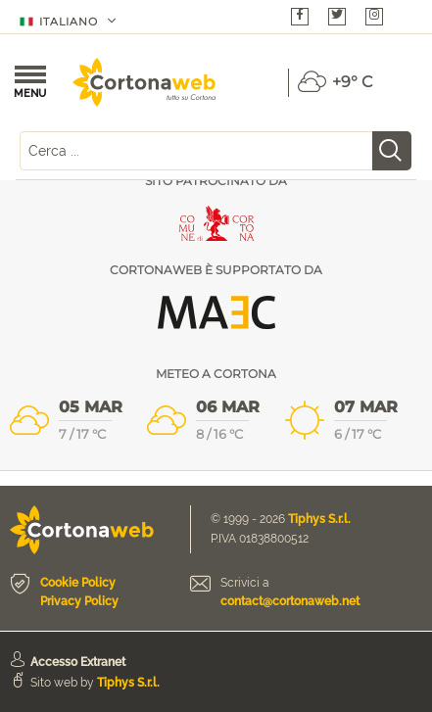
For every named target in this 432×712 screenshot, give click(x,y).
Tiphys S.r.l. (319, 519)
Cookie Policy (78, 583)
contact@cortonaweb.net (290, 601)
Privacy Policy (79, 601)
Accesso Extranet (77, 662)
